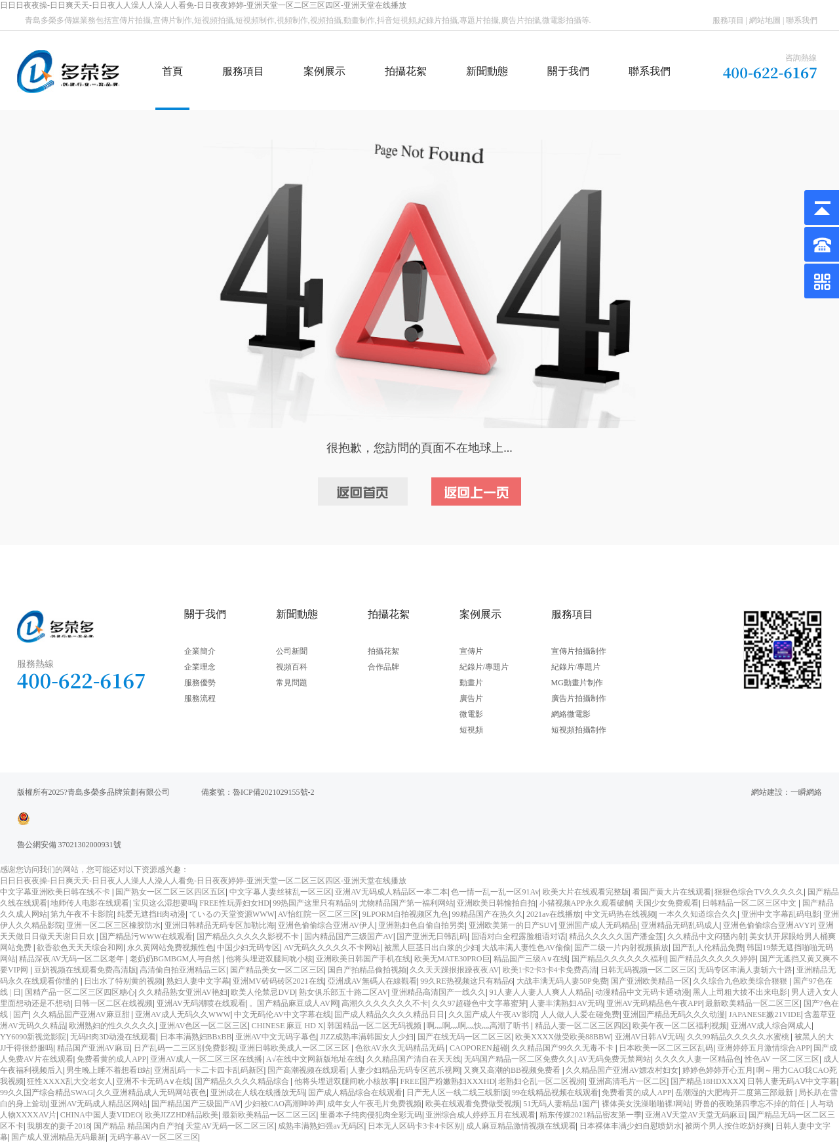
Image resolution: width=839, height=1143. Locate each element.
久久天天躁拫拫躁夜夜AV (454, 969)
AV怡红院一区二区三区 (318, 914)
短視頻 (471, 729)
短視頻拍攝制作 (578, 729)
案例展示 (324, 71)
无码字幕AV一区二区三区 (154, 1137)
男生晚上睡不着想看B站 (108, 1070)
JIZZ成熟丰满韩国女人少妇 (367, 1036)
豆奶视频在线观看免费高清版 (85, 969)
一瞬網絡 (806, 792)
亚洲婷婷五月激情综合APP (763, 1048)
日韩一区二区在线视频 (113, 1003)
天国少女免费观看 (667, 903)
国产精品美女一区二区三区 (277, 969)
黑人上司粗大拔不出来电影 (740, 992)
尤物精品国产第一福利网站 (406, 903)
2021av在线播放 (553, 914)
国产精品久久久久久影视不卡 (249, 936)
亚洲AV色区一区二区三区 (203, 1025)
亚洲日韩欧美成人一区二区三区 (295, 1048)
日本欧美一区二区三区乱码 (666, 1048)
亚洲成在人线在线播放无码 (257, 1092)
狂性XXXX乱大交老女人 (70, 1081)
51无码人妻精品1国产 (560, 1103)
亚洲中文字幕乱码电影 (780, 914)
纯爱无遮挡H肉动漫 (151, 914)
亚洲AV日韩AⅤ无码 (649, 1036)
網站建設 (767, 792)
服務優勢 (200, 682)
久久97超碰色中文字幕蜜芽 (479, 1003)
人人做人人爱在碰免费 (580, 1014)
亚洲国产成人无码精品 (597, 925)
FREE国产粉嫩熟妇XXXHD (447, 1081)
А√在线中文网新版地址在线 (314, 1059)
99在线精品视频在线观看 (555, 1092)
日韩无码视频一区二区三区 (647, 969)
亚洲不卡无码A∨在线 (153, 1081)
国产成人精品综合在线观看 (355, 1092)
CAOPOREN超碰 (479, 1048)
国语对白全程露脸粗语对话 (518, 936)
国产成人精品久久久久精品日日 (389, 1014)
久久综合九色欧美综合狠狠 (741, 981)
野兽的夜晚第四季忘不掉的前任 (751, 1103)
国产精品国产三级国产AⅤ (196, 1103)
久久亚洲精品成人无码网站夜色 (151, 1092)
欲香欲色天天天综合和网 (80, 947)
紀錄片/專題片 (484, 667)
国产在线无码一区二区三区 (465, 1036)
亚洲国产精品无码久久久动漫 (674, 1014)
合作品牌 (383, 667)
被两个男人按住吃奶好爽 (728, 1126)
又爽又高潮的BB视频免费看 (512, 1070)
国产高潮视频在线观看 (306, 1070)
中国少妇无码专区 (248, 947)
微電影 (471, 714)
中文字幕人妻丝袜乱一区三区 (280, 891)
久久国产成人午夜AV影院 (492, 1014)
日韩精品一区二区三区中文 (750, 903)
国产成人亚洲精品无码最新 (58, 1137)
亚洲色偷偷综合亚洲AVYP (768, 925)
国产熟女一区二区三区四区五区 (170, 891)
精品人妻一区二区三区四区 (582, 1025)
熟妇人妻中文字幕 (197, 981)
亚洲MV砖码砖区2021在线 (278, 981)
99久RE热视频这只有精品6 (466, 981)
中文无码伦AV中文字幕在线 (282, 1014)
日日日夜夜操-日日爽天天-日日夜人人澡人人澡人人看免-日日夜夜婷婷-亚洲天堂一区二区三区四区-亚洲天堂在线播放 (203, 5)
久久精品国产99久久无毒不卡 (563, 1048)
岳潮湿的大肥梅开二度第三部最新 (735, 1092)
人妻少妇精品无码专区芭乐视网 (405, 1070)
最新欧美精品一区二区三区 (752, 1003)
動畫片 (471, 682)
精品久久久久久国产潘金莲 (616, 936)
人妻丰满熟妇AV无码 (566, 1003)
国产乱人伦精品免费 (708, 947)
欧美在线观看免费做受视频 (472, 1103)
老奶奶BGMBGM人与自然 (176, 958)
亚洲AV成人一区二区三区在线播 (206, 1059)
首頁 (172, 71)
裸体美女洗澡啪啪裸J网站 (647, 1103)
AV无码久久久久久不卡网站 (332, 947)
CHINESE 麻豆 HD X (288, 1025)
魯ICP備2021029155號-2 (274, 792)
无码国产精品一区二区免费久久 (519, 1059)
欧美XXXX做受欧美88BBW (563, 1036)
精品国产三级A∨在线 (531, 958)
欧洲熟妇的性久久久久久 (112, 1025)
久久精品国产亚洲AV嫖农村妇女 (622, 1070)
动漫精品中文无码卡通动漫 (642, 992)
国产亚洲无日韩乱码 (432, 936)
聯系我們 (801, 20)
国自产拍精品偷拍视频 (367, 969)
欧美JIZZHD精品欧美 (182, 1114)
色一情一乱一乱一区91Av (495, 891)
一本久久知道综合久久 (698, 914)
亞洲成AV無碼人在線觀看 (372, 981)
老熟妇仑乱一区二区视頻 (541, 1081)
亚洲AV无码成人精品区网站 (98, 1103)
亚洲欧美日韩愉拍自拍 (496, 903)
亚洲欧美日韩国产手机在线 (363, 958)
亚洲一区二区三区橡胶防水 (113, 925)
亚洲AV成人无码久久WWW (183, 1014)
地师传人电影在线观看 (89, 903)
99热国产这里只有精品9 (314, 903)
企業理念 (200, 667)
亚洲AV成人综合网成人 (771, 1025)
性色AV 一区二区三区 (782, 1059)
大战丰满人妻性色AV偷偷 (526, 947)
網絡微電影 (571, 714)
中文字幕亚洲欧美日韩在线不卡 (56, 891)
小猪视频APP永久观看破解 (586, 903)
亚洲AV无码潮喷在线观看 (201, 1003)
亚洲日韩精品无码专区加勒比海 (220, 925)
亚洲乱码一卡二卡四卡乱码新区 (209, 1070)
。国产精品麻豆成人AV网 (293, 1003)
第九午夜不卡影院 (81, 914)
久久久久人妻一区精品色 (698, 1059)
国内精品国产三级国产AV (348, 936)
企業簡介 (200, 651)
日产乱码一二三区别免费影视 (185, 1048)
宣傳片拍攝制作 (578, 651)
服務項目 (728, 20)
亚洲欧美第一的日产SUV (512, 925)
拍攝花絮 (406, 71)
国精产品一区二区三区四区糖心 (80, 992)
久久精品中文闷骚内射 (706, 936)
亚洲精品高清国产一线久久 (438, 992)
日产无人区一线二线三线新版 (457, 1092)
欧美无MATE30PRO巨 (452, 958)
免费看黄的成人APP (111, 1059)
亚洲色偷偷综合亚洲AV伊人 (326, 925)
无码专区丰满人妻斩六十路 (745, 969)
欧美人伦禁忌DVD (263, 992)
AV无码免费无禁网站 (614, 1059)
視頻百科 (291, 667)
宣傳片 (471, 651)
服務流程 (200, 698)
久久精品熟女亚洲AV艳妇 (182, 992)
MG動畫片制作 (577, 682)
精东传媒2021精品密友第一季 (590, 1114)
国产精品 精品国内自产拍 (138, 1126)
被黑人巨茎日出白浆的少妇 (431, 947)
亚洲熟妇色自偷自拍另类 (421, 925)
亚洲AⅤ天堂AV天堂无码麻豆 (695, 1114)
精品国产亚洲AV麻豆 (93, 1048)
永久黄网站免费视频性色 (170, 947)
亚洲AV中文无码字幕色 (276, 1036)
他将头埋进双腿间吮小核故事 (345, 1081)
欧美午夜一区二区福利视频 (680, 1025)
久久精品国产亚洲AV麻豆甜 (82, 1014)
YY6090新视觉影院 (33, 1036)
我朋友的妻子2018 (58, 1126)
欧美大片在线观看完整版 (586, 891)
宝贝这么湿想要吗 (164, 903)
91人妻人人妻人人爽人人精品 (540, 992)
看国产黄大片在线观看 (672, 891)
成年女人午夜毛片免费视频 (374, 1103)
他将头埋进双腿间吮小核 (269, 958)
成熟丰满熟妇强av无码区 (321, 1126)
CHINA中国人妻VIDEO (100, 1114)
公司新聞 (291, 651)
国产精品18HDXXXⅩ (707, 1081)
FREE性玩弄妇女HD (234, 903)
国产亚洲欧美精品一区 (650, 981)
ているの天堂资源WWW (232, 914)
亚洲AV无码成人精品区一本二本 (391, 891)
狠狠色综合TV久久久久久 (759, 891)
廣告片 (471, 698)
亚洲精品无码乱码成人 (680, 925)
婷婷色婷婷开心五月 (717, 1070)
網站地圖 (765, 20)
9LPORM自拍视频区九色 (405, 914)
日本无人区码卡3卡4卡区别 (415, 1126)
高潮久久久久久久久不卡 (384, 1003)
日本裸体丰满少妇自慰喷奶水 (630, 1126)
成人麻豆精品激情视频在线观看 (521, 1126)
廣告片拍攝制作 (578, 698)
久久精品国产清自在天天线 (413, 1059)
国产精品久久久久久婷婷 (712, 958)
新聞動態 (487, 71)
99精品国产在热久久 (487, 914)
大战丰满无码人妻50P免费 (562, 981)
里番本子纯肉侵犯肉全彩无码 (371, 1114)
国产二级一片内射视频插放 (621, 947)
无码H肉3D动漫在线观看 (113, 1036)
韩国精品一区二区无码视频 (375, 1025)
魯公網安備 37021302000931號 (69, 844)
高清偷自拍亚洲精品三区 (183, 969)
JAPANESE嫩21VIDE (765, 1014)
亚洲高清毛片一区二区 (628, 1081)
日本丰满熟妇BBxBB (196, 1036)
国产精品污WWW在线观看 (146, 936)
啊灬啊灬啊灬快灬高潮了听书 (479, 1025)
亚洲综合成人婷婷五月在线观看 (480, 1114)
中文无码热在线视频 (620, 914)
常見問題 (291, 682)
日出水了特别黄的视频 (123, 981)
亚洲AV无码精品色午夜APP (654, 1003)
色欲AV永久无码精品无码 (400, 1048)
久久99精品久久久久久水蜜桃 (739, 1036)
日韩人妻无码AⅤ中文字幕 (792, 1081)
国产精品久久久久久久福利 (619, 958)
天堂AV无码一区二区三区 (230, 1126)
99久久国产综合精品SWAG (46, 1092)
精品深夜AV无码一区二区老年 (72, 958)
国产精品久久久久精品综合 (243, 1081)
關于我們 (568, 71)
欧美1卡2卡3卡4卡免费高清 (550, 969)
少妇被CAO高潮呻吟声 (284, 1103)
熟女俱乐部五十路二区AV (343, 992)
